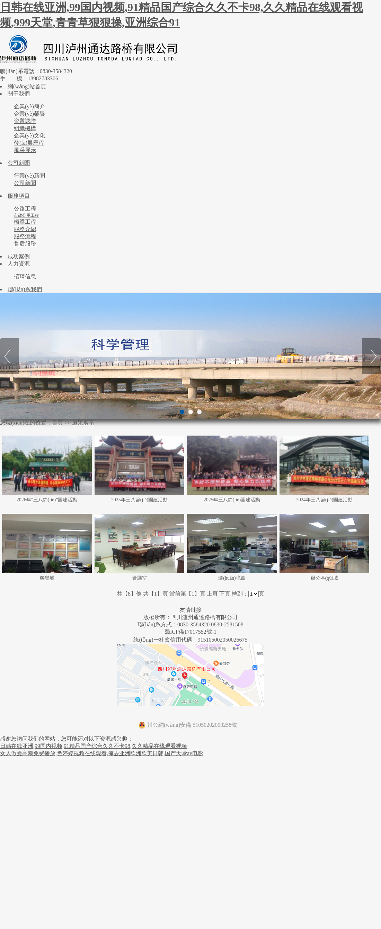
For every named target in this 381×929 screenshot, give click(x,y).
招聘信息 (25, 276)
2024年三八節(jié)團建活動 (324, 499)
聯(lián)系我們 (25, 289)
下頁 (224, 594)
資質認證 (25, 121)
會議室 (139, 578)
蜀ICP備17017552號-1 (190, 632)
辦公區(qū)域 (324, 578)
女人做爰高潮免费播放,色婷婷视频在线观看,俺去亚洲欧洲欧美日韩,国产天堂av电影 (101, 753)
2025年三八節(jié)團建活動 (139, 499)
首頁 (57, 423)
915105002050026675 (223, 640)
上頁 (212, 594)
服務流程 (25, 236)
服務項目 (19, 196)
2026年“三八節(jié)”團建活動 (47, 499)
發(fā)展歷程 (29, 143)
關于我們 (19, 94)
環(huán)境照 (232, 578)
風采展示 (25, 150)
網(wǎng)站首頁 (27, 86)
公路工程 (25, 209)
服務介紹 (25, 229)
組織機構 (25, 128)
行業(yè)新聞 (29, 176)
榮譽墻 (47, 578)
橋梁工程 (25, 222)
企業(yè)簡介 (29, 106)
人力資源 (19, 264)
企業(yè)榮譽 (29, 114)
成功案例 (19, 256)
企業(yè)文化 (29, 136)
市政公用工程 (26, 215)
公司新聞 (19, 163)
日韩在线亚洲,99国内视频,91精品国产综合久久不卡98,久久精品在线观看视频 (93, 746)
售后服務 (25, 244)
